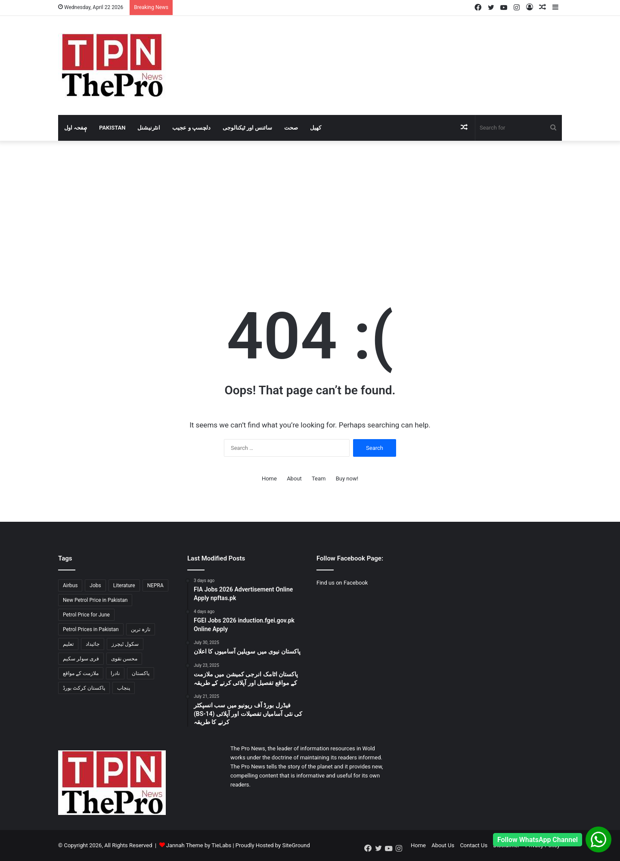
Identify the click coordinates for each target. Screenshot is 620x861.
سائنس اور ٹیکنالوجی (247, 127)
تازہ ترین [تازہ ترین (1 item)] (140, 629)
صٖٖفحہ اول (75, 127)
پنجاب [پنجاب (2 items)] (123, 688)
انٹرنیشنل (148, 127)
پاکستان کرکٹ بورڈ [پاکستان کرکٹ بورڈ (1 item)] (84, 688)
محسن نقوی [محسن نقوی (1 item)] (124, 659)
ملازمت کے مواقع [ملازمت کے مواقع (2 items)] (81, 673)
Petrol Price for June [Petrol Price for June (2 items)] (86, 615)
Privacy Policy (542, 845)
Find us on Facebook (342, 582)
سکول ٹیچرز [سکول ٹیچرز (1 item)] (125, 644)
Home (269, 478)
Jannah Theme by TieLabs (198, 845)
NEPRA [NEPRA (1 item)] (155, 585)
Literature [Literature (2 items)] (124, 585)
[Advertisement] (310, 205)
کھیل (315, 127)
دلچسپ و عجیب (191, 127)
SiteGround (296, 845)
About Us (442, 845)
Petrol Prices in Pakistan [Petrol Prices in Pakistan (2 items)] (91, 629)
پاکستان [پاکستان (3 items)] (140, 673)
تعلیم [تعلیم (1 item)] (68, 644)
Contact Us (473, 845)
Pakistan (112, 127)
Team (319, 478)
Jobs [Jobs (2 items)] (95, 585)
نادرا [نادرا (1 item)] (115, 673)
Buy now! (347, 478)
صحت (291, 127)
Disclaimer (506, 845)
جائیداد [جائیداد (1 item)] (92, 644)
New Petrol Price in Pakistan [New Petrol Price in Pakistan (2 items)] (95, 600)
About (294, 478)
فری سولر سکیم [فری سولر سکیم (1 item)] (81, 659)
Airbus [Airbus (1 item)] (70, 585)
